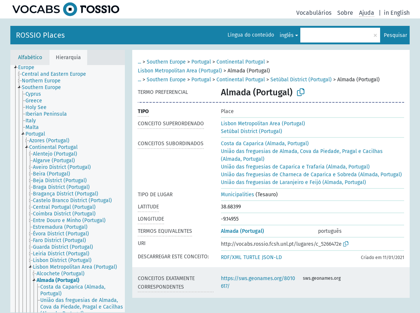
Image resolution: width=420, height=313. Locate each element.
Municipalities (237, 194)
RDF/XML (231, 257)
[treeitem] (29, 67)
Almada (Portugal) (242, 231)
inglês (287, 35)
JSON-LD (272, 257)
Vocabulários (313, 12)
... (139, 62)
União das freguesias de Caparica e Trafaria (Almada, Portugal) (295, 167)
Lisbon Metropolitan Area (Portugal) (180, 71)
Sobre (345, 12)
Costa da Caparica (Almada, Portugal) (265, 143)
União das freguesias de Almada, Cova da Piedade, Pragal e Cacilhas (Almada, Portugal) (302, 155)
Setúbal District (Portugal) (301, 79)
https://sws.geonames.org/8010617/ (258, 282)
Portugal (201, 62)
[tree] (67, 188)
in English (397, 12)
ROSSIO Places (40, 35)
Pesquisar (395, 35)
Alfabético (30, 57)
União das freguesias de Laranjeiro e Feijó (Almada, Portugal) (293, 182)
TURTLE (251, 257)
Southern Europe (166, 62)
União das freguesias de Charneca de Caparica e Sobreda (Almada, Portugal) (311, 174)
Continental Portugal (240, 62)
